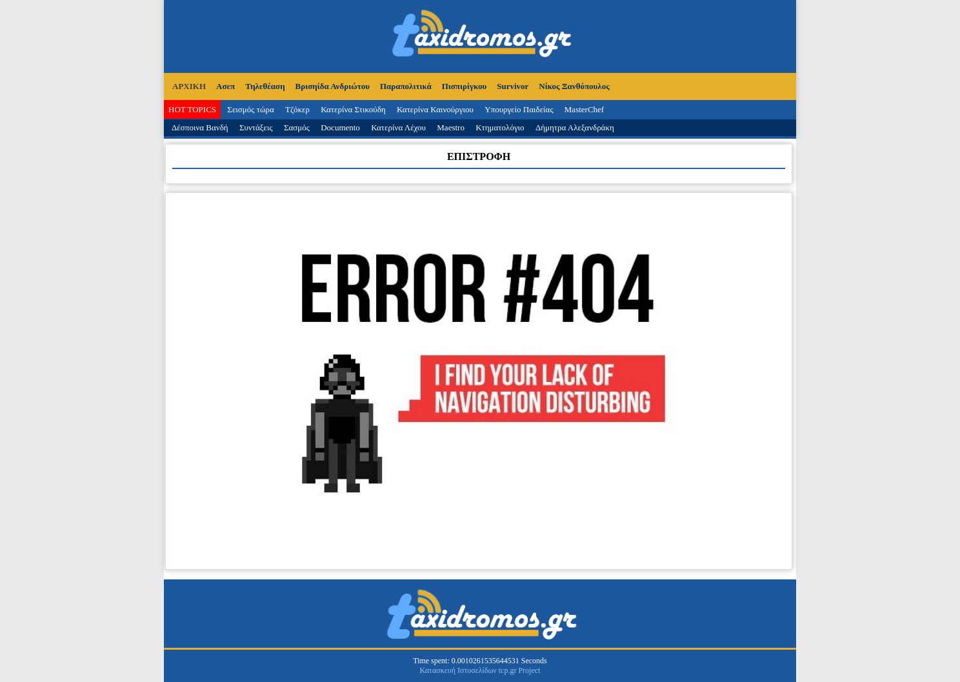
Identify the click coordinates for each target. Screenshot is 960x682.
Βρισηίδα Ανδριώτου (332, 86)
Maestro (451, 127)
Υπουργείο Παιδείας (519, 109)
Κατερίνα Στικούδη (353, 109)
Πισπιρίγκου (464, 86)
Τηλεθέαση (265, 86)
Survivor (512, 86)
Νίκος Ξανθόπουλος (574, 86)
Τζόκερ (297, 109)
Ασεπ (225, 86)
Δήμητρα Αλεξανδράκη (574, 127)
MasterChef (584, 109)
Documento (340, 127)
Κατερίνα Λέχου (398, 127)
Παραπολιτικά (406, 86)
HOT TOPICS (192, 109)
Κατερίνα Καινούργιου (435, 109)
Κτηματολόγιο (499, 127)
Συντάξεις (256, 127)
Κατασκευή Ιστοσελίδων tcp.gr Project (480, 670)
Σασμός (297, 127)
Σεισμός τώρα (250, 109)
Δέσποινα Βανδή (200, 127)
